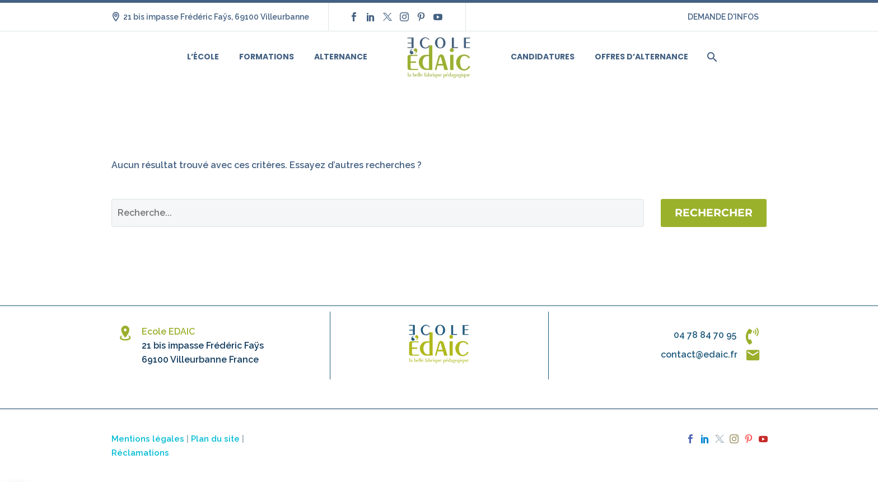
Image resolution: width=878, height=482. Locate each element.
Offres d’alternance (641, 56)
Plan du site (215, 438)
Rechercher (714, 212)
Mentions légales (147, 438)
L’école (203, 56)
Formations (266, 56)
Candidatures (543, 56)
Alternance (340, 56)
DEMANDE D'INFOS (723, 16)
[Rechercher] (711, 57)
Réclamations (140, 452)
